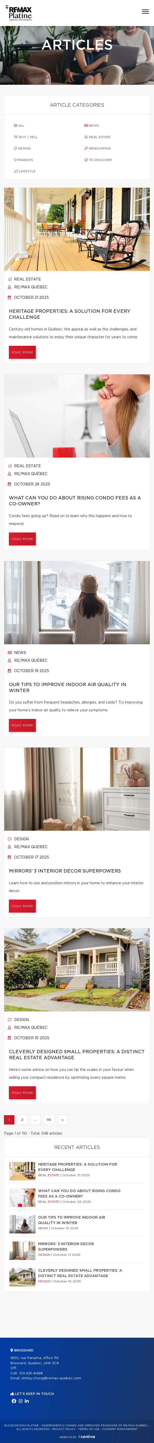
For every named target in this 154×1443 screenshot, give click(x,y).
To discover (98, 159)
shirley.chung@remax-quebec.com (51, 1378)
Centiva (86, 1436)
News (91, 125)
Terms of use (88, 1429)
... (35, 1119)
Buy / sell (26, 137)
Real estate (97, 137)
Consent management (120, 1429)
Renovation (97, 148)
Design (22, 148)
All (19, 125)
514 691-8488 (31, 1373)
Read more (22, 352)
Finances (23, 159)
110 (48, 1119)
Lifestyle (25, 171)
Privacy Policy (63, 1429)
